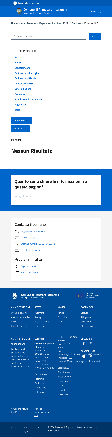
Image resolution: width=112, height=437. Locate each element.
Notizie (61, 312)
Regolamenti (46, 23)
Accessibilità (39, 427)
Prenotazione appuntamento (64, 374)
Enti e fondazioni (19, 326)
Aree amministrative (20, 317)
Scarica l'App (88, 351)
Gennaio (76, 23)
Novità (61, 307)
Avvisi (17, 62)
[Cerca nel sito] (99, 11)
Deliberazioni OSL (23, 83)
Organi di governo (19, 312)
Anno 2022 (62, 23)
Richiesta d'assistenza (63, 392)
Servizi (38, 307)
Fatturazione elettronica (40, 390)
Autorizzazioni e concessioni (41, 324)
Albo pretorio (87, 326)
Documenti (87, 307)
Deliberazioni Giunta (25, 78)
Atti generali (86, 317)
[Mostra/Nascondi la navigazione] (3, 11)
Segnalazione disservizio (64, 383)
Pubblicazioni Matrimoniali (28, 99)
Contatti (39, 338)
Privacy (14, 427)
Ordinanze (19, 94)
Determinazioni (22, 89)
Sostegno (38, 317)
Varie (17, 110)
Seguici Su (86, 338)
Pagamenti (39, 312)
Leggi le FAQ (63, 367)
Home (14, 23)
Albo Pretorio (28, 23)
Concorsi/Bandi (22, 68)
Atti (16, 57)
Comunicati (63, 317)
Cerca (95, 36)
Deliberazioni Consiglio (26, 73)
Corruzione (86, 321)
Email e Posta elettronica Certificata (40, 379)
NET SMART (55, 430)
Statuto (84, 312)
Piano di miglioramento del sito (42, 412)
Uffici (13, 321)
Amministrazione (20, 307)
